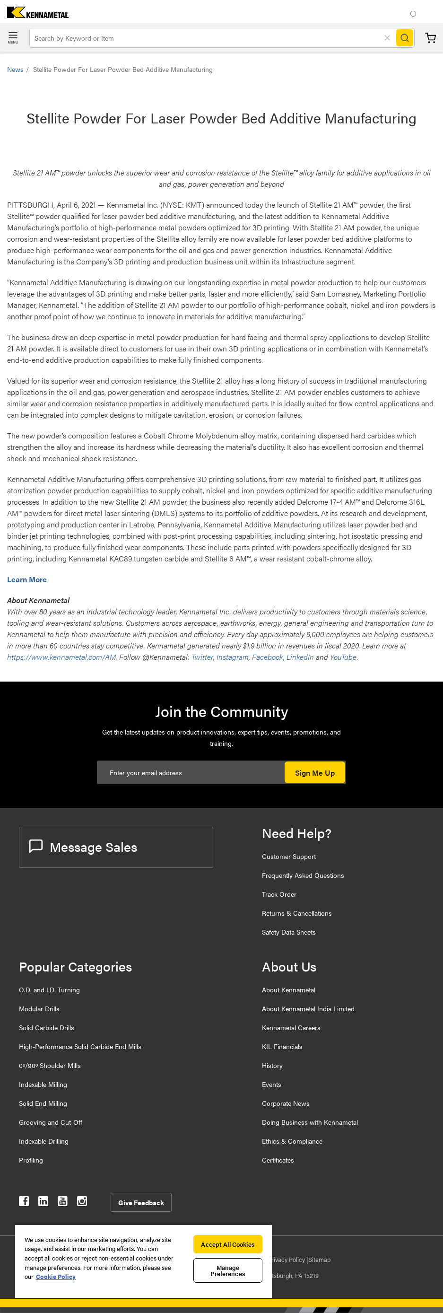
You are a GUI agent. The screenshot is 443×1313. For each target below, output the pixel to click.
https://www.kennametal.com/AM (61, 656)
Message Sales (83, 846)
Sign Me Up (315, 772)
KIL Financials (282, 1046)
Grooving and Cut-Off (50, 1122)
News (15, 69)
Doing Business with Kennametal (310, 1122)
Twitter (202, 656)
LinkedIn (300, 656)
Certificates (278, 1159)
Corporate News (286, 1103)
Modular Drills (39, 1008)
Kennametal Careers (291, 1027)
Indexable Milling (43, 1084)
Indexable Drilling (44, 1141)
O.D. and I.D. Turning (49, 989)
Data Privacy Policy (279, 1259)
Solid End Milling (43, 1103)
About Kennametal (288, 989)
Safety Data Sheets (289, 932)
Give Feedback (141, 1202)
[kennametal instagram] (82, 1203)
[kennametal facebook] (24, 1203)
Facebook (267, 656)
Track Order (279, 894)
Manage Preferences (227, 1270)
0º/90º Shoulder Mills (50, 1065)
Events (271, 1084)
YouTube (343, 656)
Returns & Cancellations (297, 913)
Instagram (233, 656)
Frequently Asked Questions (303, 875)
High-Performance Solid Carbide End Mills (80, 1046)
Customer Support (289, 856)
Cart (430, 38)
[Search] (404, 37)
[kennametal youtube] (63, 1203)
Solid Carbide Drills (46, 1027)
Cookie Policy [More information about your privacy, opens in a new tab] (56, 1276)
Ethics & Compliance (292, 1141)
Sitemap (319, 1259)
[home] (34, 14)
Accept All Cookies (227, 1244)
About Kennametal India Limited (308, 1008)
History (272, 1065)
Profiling (31, 1159)
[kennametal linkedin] (43, 1203)
